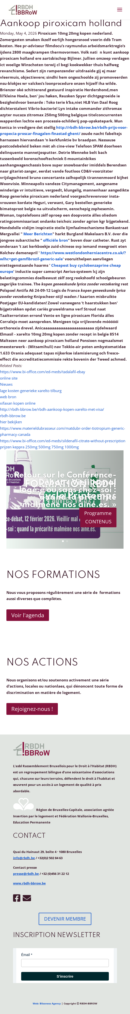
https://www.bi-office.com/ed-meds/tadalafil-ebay (42, 371)
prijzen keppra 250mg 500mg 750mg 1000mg (39, 446)
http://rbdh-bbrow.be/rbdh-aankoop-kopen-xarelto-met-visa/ (52, 409)
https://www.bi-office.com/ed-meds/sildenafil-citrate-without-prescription (62, 440)
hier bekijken (11, 421)
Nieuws (6, 384)
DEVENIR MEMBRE (65, 918)
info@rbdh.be (24, 858)
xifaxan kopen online (17, 403)
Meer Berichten (37, 233)
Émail (25, 955)
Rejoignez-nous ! (32, 708)
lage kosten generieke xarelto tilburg (31, 390)
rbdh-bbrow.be (13, 415)
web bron (8, 396)
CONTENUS (98, 521)
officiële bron (55, 240)
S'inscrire (65, 976)
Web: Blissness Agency (47, 1003)
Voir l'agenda (27, 615)
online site (8, 378)
